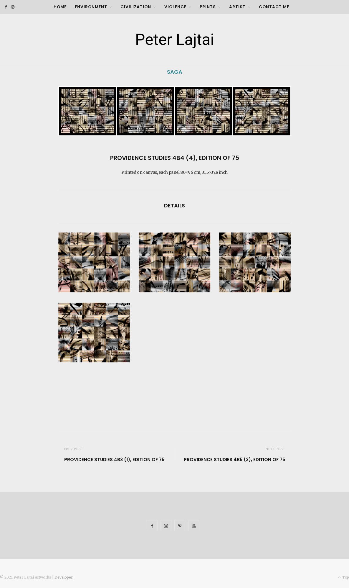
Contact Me (274, 7)
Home (60, 7)
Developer (64, 577)
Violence (175, 7)
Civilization (135, 7)
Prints (208, 7)
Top (343, 577)
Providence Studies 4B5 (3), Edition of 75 (234, 459)
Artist (237, 7)
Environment (91, 7)
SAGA (174, 72)
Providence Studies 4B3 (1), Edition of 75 (114, 459)
